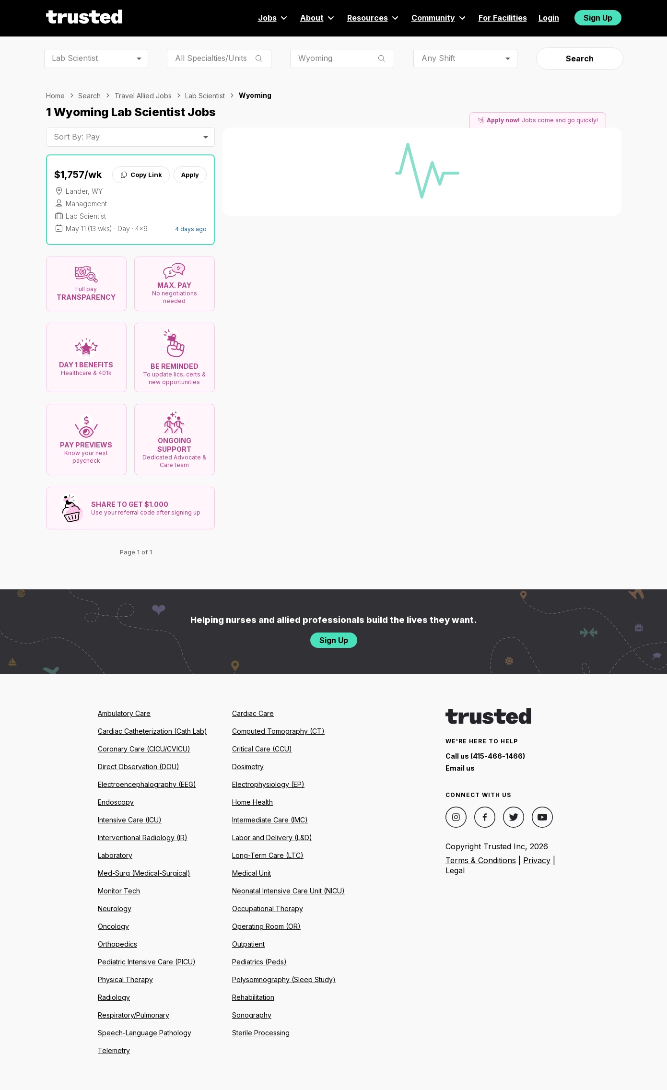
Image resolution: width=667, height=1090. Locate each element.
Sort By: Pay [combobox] (77, 136)
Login (548, 18)
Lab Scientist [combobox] (75, 58)
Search (580, 58)
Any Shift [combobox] (438, 58)
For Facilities (503, 18)
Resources (373, 18)
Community (439, 18)
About (318, 18)
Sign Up (598, 18)
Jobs (273, 18)
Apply (190, 174)
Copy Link (141, 174)
